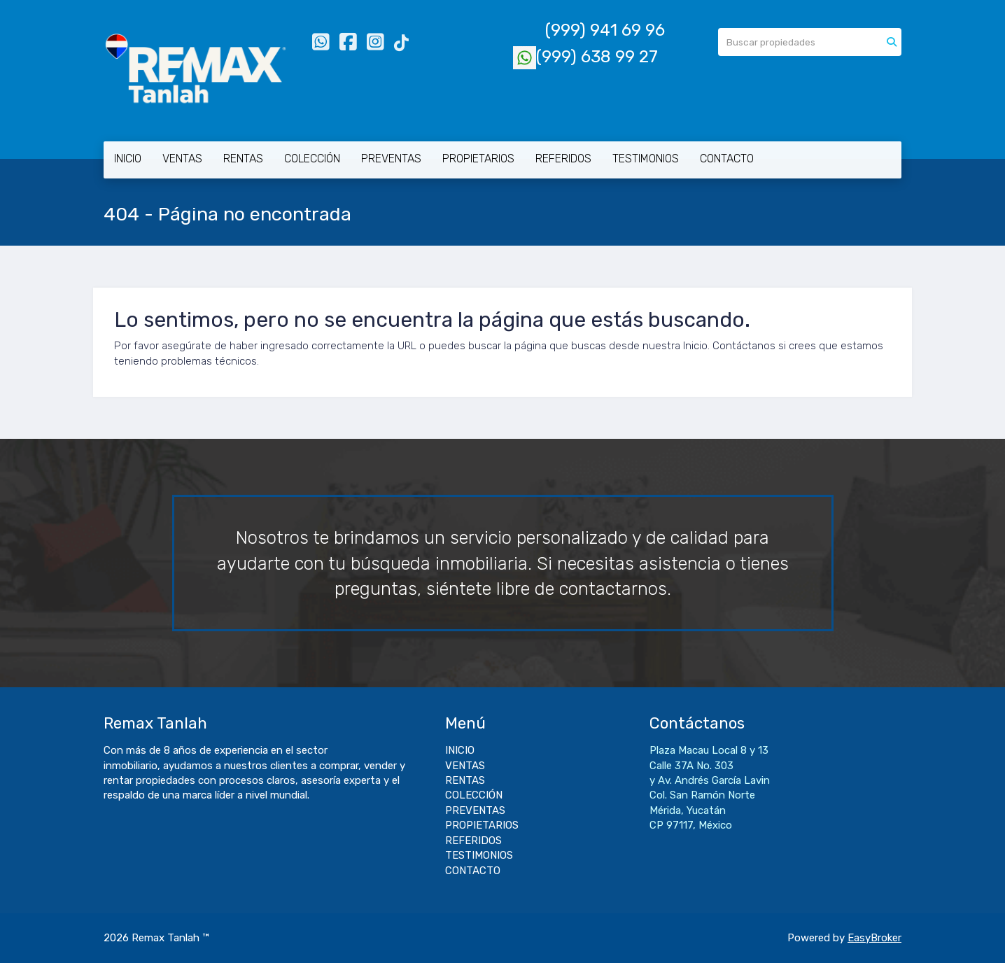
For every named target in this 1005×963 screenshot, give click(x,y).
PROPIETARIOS (478, 158)
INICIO (127, 158)
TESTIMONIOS (645, 158)
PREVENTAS (391, 158)
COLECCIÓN (312, 158)
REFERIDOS (563, 158)
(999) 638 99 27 (585, 56)
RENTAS (243, 158)
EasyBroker (874, 938)
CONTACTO (727, 158)
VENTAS (182, 158)
